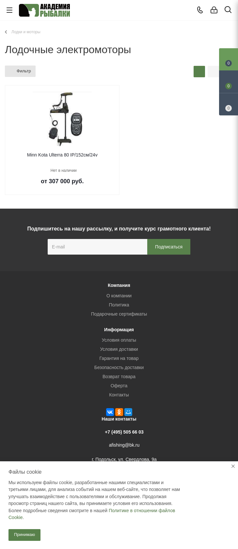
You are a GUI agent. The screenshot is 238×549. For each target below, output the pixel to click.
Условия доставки (119, 349)
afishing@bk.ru (124, 445)
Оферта (119, 385)
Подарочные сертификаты (119, 314)
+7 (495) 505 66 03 (124, 432)
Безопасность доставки (119, 367)
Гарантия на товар (119, 358)
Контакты (119, 394)
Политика (119, 304)
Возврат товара (119, 376)
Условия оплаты (119, 340)
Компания (119, 285)
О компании (119, 295)
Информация (119, 329)
